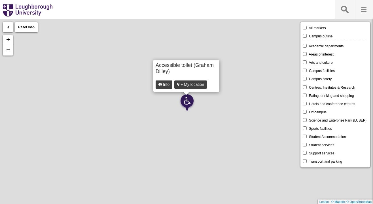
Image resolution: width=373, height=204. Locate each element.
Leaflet (324, 201)
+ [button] (8, 40)
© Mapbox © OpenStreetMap (351, 201)
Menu (363, 9)
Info (163, 84)
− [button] (8, 50)
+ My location (190, 84)
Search (344, 9)
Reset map (26, 27)
